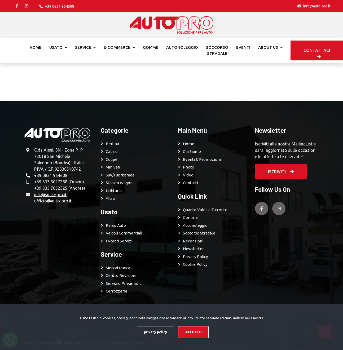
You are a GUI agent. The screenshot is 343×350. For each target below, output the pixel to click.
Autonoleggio (182, 47)
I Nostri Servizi (119, 241)
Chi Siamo (192, 151)
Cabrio (112, 151)
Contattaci (317, 53)
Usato (56, 47)
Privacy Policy (195, 256)
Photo (188, 167)
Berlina (112, 143)
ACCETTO (193, 332)
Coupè (111, 159)
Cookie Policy (195, 264)
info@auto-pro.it (50, 194)
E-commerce (117, 47)
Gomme (150, 47)
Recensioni (193, 241)
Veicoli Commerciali (124, 233)
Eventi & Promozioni (202, 159)
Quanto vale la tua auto (205, 209)
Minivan (113, 167)
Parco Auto (116, 225)
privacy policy (155, 332)
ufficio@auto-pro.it (53, 200)
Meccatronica (118, 267)
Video (188, 175)
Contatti (190, 182)
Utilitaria (114, 190)
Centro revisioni (121, 275)
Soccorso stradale (217, 50)
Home (35, 47)
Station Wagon (119, 182)
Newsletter (193, 248)
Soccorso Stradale (199, 233)
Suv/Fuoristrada (120, 175)
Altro (110, 198)
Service (83, 47)
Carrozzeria (116, 291)
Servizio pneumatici (124, 283)
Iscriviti (281, 171)
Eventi (243, 47)
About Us (268, 47)
